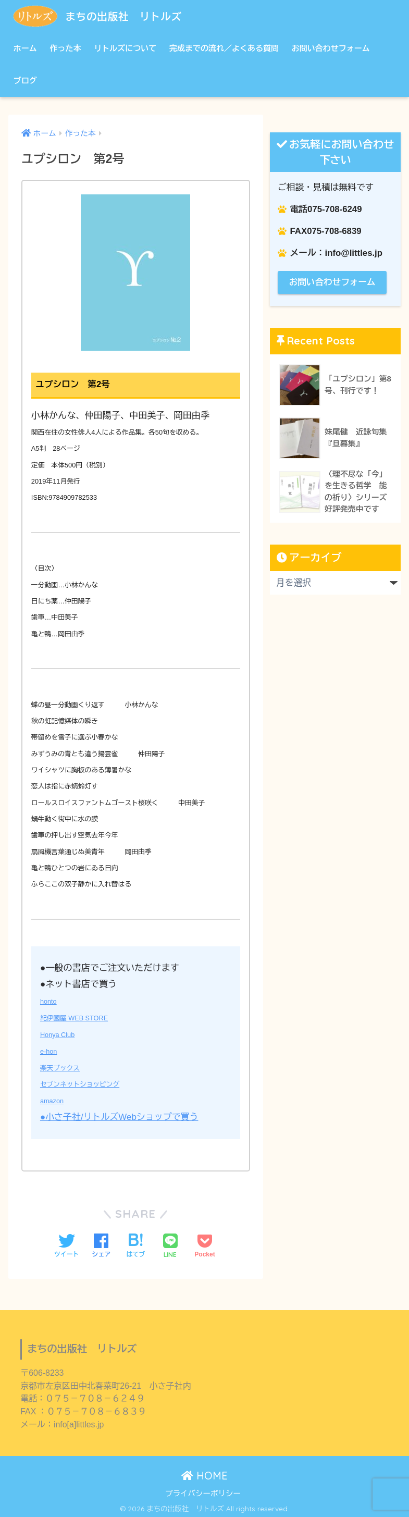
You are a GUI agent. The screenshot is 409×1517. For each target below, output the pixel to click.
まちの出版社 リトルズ (107, 15)
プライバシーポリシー (203, 1490)
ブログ (25, 80)
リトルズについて (125, 48)
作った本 (65, 48)
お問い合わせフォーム (331, 48)
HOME (204, 1472)
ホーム (25, 48)
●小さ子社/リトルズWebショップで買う (120, 1115)
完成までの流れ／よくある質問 (224, 48)
